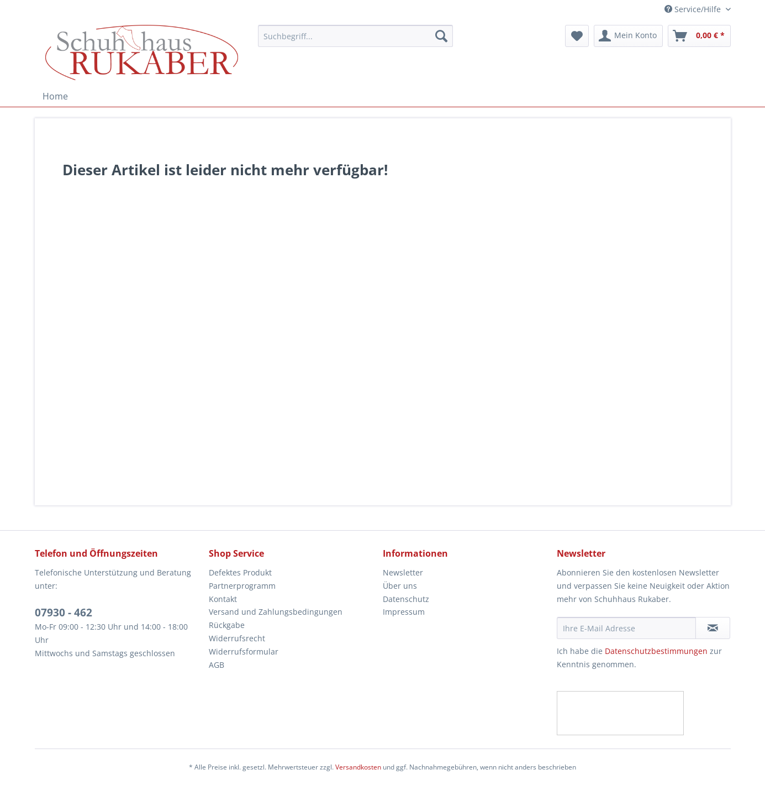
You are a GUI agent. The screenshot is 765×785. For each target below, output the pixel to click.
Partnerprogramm (242, 585)
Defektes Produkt (240, 572)
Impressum (404, 611)
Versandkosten (358, 767)
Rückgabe (227, 625)
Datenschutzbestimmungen (656, 651)
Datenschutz (406, 599)
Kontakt (223, 599)
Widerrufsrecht (237, 638)
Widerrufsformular (243, 651)
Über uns (400, 585)
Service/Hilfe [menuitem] (693, 9)
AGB (216, 665)
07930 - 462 (63, 612)
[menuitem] (355, 41)
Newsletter (403, 572)
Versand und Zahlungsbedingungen (275, 611)
